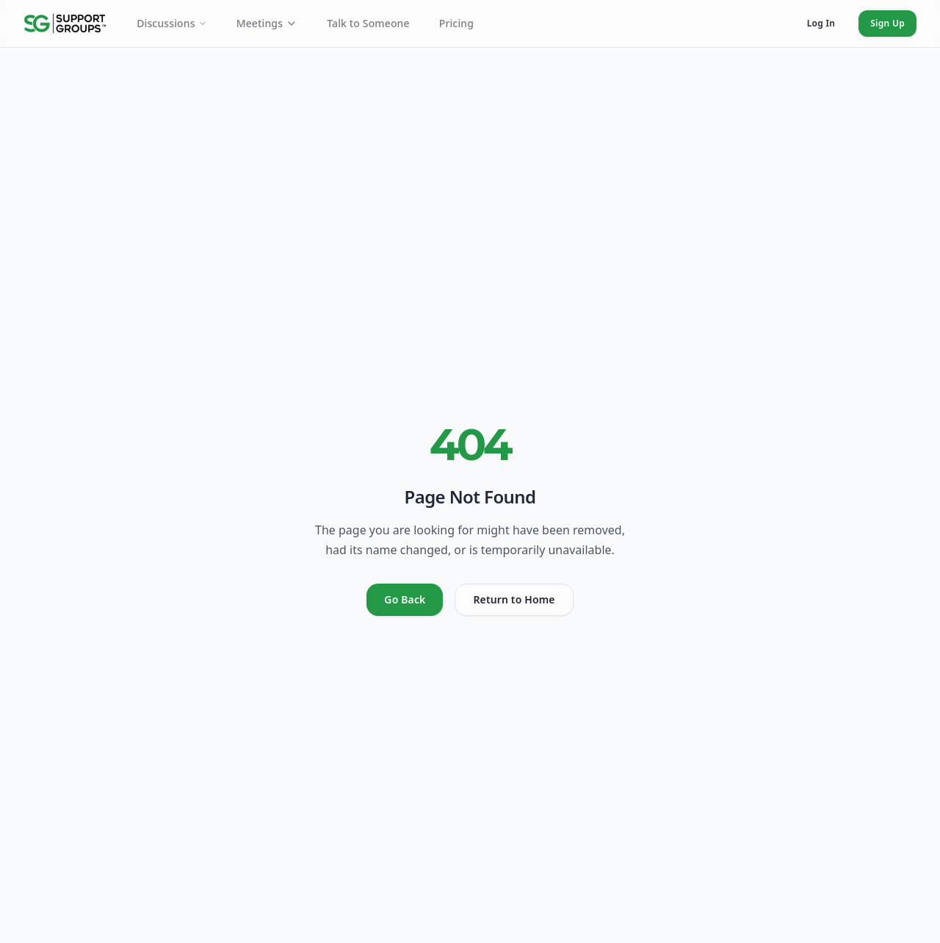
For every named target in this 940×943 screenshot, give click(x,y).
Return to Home (513, 599)
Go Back (404, 599)
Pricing (456, 23)
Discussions (172, 23)
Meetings (266, 23)
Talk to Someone (368, 23)
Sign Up (887, 23)
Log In (821, 23)
